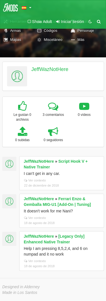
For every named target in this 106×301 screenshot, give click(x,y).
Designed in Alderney (21, 287)
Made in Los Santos (19, 292)
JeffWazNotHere (49, 69)
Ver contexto (35, 180)
